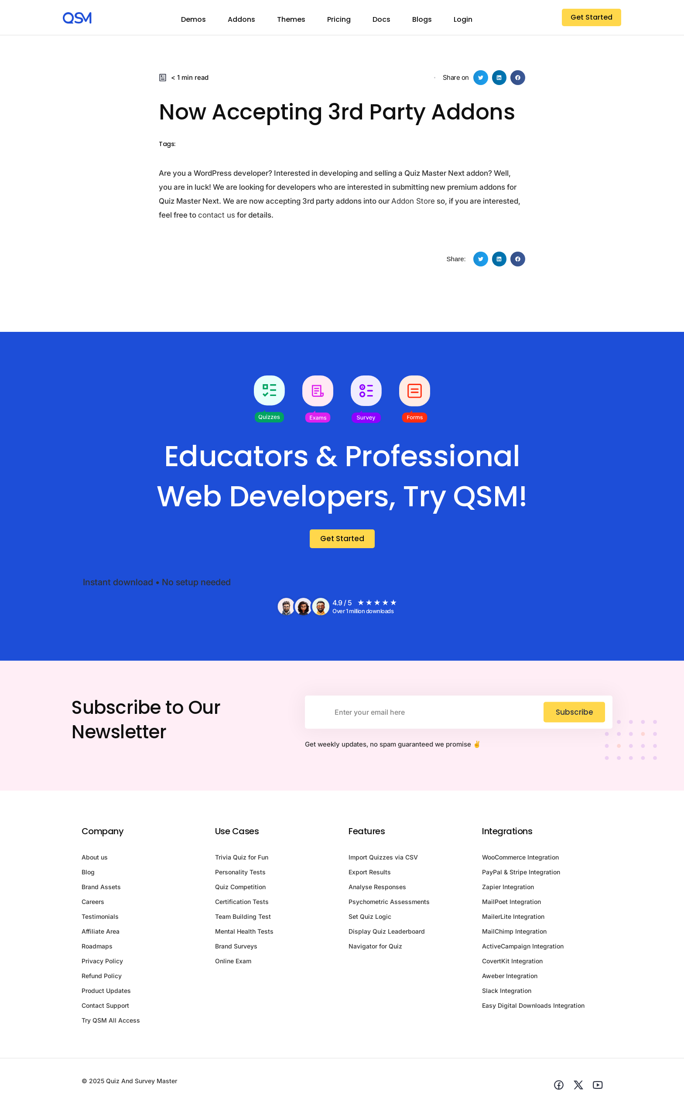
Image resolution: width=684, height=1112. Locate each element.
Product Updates (106, 992)
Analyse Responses (377, 888)
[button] (480, 77)
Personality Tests (240, 873)
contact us (216, 215)
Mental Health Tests (244, 933)
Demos (193, 19)
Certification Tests (242, 903)
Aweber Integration (509, 977)
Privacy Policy (102, 962)
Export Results (370, 873)
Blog (88, 873)
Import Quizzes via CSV (383, 859)
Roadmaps (97, 948)
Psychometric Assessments (389, 903)
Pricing (339, 19)
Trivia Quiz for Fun (241, 859)
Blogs (422, 19)
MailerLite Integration (513, 918)
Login (463, 19)
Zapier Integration (508, 888)
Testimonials (100, 918)
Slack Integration (506, 992)
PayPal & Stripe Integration (521, 873)
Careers (93, 903)
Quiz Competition (240, 888)
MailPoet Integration (511, 903)
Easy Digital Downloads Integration (533, 1007)
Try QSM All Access (111, 1022)
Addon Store (413, 201)
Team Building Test (243, 918)
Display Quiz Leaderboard (387, 933)
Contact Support (105, 1007)
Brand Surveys (236, 948)
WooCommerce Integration (520, 859)
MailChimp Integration (514, 933)
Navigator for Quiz (375, 948)
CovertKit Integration (512, 962)
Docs (381, 19)
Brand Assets (101, 888)
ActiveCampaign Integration (523, 948)
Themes (291, 19)
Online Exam (233, 962)
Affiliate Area (101, 933)
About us (95, 859)
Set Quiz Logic (370, 918)
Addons (241, 19)
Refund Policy (102, 977)
